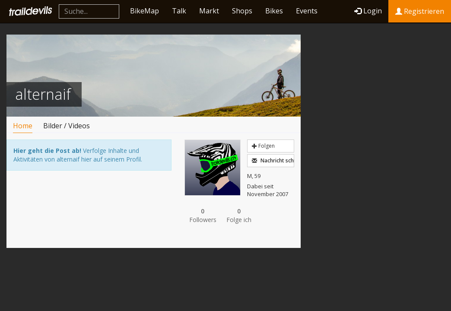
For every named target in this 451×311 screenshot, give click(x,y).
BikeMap (144, 11)
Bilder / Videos (66, 125)
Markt (209, 11)
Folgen (263, 145)
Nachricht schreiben (273, 160)
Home (22, 125)
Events (307, 11)
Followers (202, 215)
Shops (242, 11)
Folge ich (239, 215)
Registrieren (419, 11)
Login (368, 11)
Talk (179, 11)
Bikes (274, 11)
